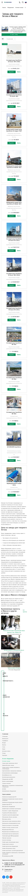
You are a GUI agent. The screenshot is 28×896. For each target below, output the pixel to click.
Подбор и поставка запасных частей (10, 827)
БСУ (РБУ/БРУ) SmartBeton (14, 447)
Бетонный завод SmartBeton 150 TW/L (14, 378)
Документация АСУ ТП (7, 804)
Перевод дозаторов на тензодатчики (10, 825)
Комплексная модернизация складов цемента (12, 802)
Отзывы (4, 753)
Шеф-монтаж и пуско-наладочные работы (11, 821)
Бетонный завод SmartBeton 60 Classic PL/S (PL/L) (14, 239)
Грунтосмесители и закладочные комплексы (11, 771)
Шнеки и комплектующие (7, 781)
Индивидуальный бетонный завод (14, 484)
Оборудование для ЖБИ (7, 779)
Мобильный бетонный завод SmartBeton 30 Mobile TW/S (14, 166)
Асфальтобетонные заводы (8, 765)
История (4, 742)
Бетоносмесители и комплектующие (10, 773)
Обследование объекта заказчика (9, 817)
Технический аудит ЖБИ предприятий (10, 836)
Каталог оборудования (8, 758)
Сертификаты (5, 740)
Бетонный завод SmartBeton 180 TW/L (14, 343)
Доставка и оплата (6, 751)
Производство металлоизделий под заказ (11, 823)
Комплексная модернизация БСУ (9, 797)
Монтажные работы (6, 819)
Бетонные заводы (6, 761)
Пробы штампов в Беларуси (14, 668)
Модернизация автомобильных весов (10, 831)
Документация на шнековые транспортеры (11, 808)
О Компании (5, 736)
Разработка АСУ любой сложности (9, 812)
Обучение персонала (6, 838)
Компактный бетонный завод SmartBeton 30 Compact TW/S (14, 130)
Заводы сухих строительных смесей (10, 763)
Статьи (3, 747)
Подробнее (11, 71)
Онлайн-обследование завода (8, 848)
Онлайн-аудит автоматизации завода (10, 842)
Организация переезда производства (10, 833)
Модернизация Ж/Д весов (8, 829)
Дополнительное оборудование (9, 791)
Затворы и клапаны (6, 783)
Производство (5, 738)
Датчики (4, 789)
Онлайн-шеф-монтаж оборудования (10, 846)
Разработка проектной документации (10, 815)
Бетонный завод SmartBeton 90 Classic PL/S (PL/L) (14, 309)
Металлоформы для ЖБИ (7, 856)
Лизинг (3, 749)
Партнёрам (4, 755)
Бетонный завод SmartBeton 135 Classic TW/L (14, 95)
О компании (5, 734)
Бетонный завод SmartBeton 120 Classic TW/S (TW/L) (14, 60)
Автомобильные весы (7, 775)
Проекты (4, 744)
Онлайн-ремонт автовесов (8, 844)
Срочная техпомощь (6, 840)
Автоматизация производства (8, 777)
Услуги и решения (6, 794)
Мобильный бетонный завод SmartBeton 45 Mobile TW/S (14, 203)
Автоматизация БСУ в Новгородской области (14, 650)
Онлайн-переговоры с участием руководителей (12, 850)
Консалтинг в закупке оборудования (10, 810)
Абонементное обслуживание (8, 806)
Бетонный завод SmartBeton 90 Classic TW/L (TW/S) (14, 274)
